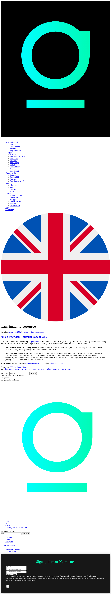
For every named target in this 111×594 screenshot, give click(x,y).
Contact (13, 189)
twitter (7, 540)
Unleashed (14, 197)
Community (9, 210)
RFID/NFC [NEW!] (17, 157)
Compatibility (15, 146)
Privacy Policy (10, 551)
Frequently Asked (16, 195)
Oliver (26, 332)
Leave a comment (37, 332)
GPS (30, 369)
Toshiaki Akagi (65, 369)
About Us (13, 185)
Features (13, 144)
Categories (5, 380)
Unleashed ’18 (10, 173)
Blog (7, 208)
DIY (7, 523)
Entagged (8, 152)
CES (11, 367)
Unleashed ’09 (15, 202)
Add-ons (13, 148)
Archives (11, 376)
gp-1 (21, 369)
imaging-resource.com (33, 363)
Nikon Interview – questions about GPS (24, 336)
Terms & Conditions (12, 549)
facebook (8, 537)
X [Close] (7, 586)
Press (12, 191)
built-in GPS (9, 369)
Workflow (13, 161)
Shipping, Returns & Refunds (16, 527)
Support (8, 193)
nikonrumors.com (56, 363)
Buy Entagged (15, 171)
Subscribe (25, 533)
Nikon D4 (55, 369)
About (7, 183)
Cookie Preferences (8, 545)
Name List (14, 159)
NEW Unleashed (11, 142)
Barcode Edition (16, 204)
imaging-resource (35, 341)
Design (12, 165)
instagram (9, 542)
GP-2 (26, 369)
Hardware (17, 367)
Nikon (24, 367)
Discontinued (15, 206)
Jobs (11, 187)
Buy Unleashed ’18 (17, 181)
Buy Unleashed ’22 (17, 150)
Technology (14, 163)
